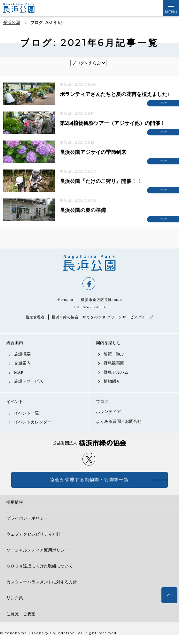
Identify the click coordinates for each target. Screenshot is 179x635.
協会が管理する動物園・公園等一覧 (89, 479)
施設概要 (22, 354)
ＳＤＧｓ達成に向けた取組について (39, 566)
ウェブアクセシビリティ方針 (33, 534)
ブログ (102, 401)
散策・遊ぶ (114, 354)
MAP (18, 372)
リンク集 (14, 597)
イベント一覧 (26, 413)
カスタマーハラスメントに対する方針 (41, 582)
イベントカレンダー (32, 422)
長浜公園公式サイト (24, 8)
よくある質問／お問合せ (119, 421)
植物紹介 (112, 381)
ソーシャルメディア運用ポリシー (37, 550)
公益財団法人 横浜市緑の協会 (89, 443)
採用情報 (14, 502)
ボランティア (108, 411)
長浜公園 (89, 263)
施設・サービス (28, 381)
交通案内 (22, 363)
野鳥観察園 (114, 363)
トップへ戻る (169, 595)
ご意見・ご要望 (20, 613)
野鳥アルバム (116, 372)
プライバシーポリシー (27, 518)
